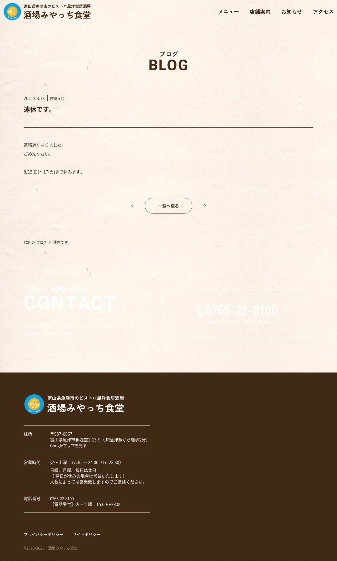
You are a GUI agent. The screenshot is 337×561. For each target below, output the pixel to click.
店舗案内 (258, 13)
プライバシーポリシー (45, 534)
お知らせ (289, 13)
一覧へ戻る (168, 213)
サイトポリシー (90, 534)
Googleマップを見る (70, 445)
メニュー (226, 13)
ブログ (42, 242)
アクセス (321, 13)
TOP (27, 242)
